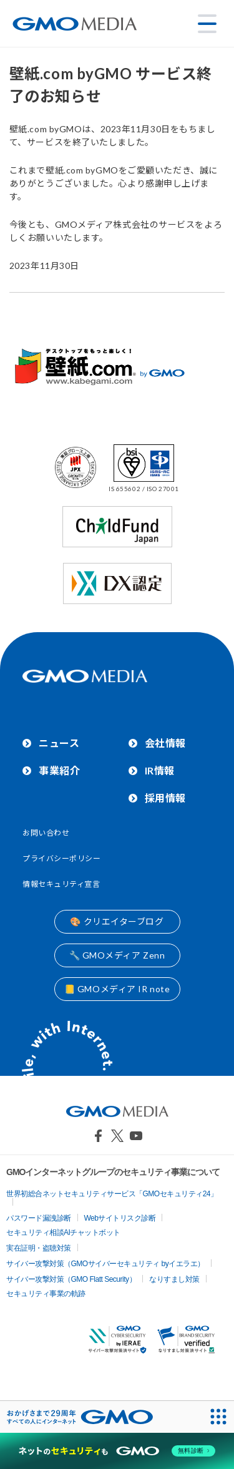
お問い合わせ (45, 832)
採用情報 (165, 798)
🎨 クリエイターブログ (116, 921)
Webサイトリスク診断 (120, 1218)
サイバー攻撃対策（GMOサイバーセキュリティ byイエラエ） (105, 1263)
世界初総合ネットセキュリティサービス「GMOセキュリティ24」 (112, 1193)
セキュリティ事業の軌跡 (45, 1293)
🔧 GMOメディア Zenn (117, 955)
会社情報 (165, 743)
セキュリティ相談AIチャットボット (63, 1232)
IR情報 (160, 770)
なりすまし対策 (174, 1279)
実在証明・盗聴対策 (38, 1248)
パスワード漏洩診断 (38, 1218)
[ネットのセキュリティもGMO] (117, 1451)
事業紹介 (59, 770)
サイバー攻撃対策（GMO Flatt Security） (71, 1279)
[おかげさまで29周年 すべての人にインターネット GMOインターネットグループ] (80, 1417)
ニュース (59, 743)
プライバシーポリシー (61, 858)
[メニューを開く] (207, 23)
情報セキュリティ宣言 (61, 884)
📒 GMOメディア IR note (117, 988)
